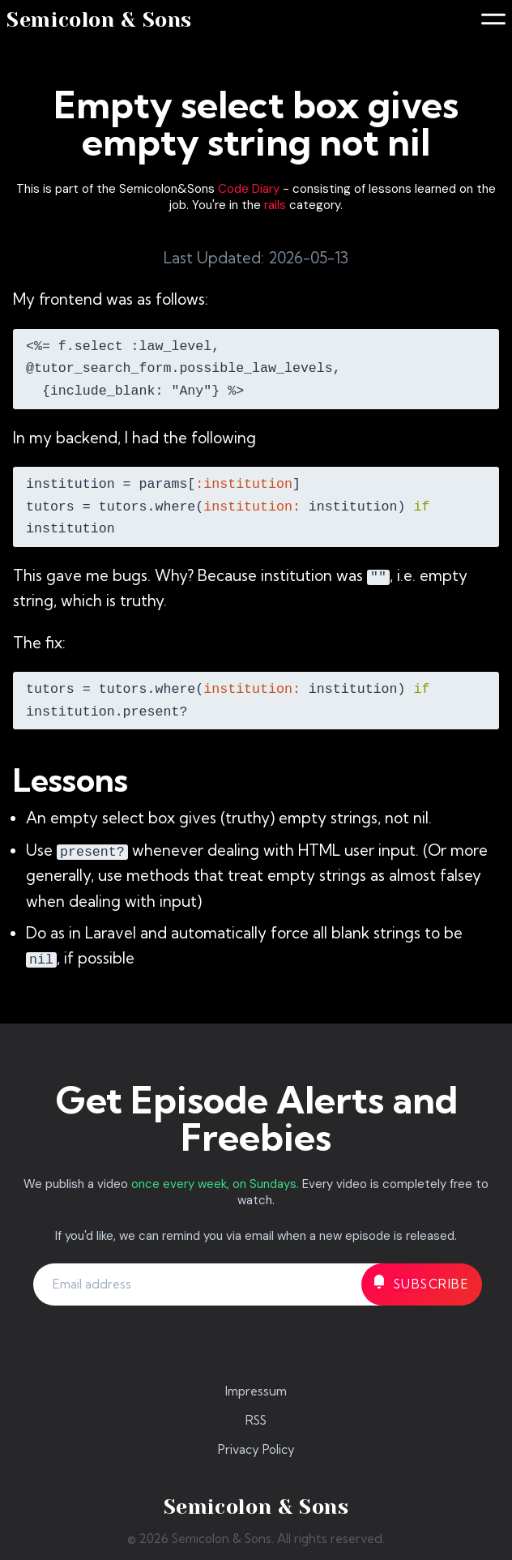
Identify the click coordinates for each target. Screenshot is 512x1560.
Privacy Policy (256, 1449)
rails (275, 205)
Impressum (256, 1391)
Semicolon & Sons (99, 20)
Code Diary (248, 189)
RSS (256, 1420)
